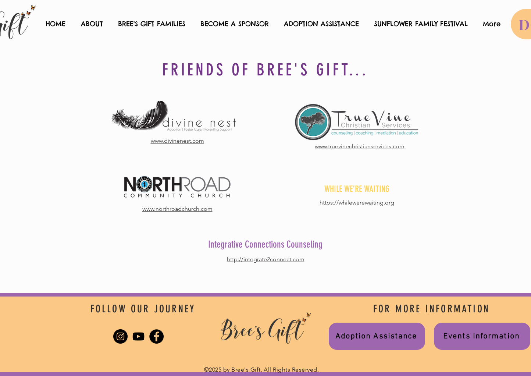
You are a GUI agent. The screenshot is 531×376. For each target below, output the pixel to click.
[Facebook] (156, 336)
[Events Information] (482, 336)
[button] (151, 23)
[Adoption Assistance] (377, 336)
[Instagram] (120, 336)
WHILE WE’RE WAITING (356, 189)
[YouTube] (138, 336)
